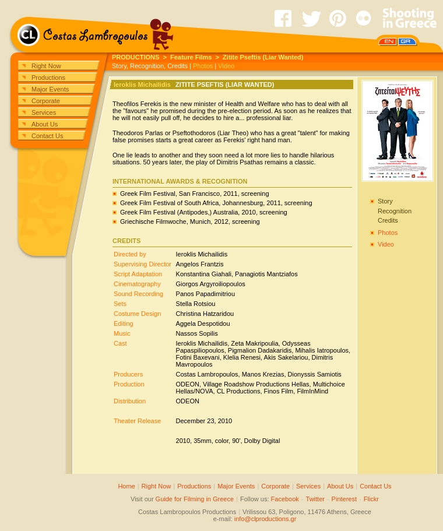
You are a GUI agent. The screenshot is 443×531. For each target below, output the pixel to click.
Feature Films (191, 57)
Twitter (315, 498)
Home (126, 486)
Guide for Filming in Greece (195, 498)
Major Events (50, 89)
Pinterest (344, 498)
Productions (48, 77)
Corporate (45, 100)
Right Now (46, 65)
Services (43, 112)
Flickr (371, 498)
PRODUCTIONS (135, 57)
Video (226, 65)
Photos (203, 65)
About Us (44, 124)
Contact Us (47, 135)
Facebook (285, 498)
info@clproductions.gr (265, 518)
